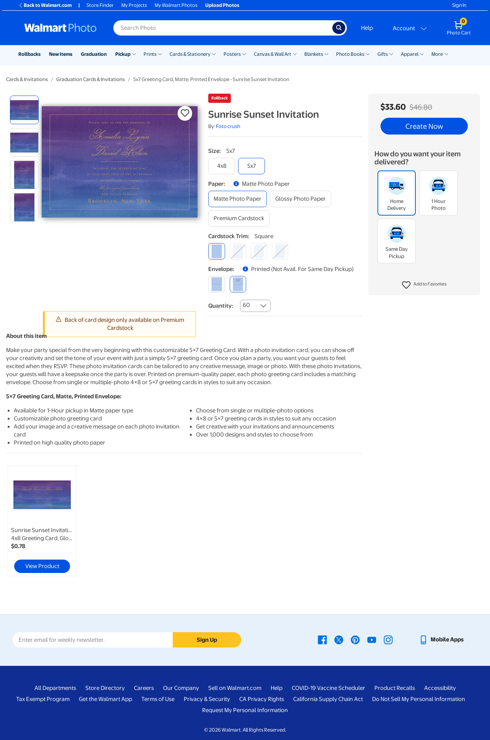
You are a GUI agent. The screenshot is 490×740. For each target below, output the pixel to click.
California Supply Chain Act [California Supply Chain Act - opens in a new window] (328, 699)
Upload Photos (222, 5)
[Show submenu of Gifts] (391, 53)
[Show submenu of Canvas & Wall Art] (294, 53)
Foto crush (228, 126)
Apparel (409, 54)
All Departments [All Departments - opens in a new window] (55, 688)
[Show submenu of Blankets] (326, 53)
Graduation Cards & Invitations (90, 79)
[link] (42, 521)
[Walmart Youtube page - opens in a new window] (371, 639)
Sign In (459, 5)
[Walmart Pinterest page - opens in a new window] (355, 639)
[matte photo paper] (237, 199)
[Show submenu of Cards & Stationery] (214, 53)
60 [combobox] (246, 305)
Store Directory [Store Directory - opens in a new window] (105, 688)
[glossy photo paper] (300, 199)
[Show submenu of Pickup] (134, 53)
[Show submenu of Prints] (160, 53)
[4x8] (221, 166)
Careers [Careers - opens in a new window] (144, 688)
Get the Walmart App (105, 699)
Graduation (94, 54)
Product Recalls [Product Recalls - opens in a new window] (394, 688)
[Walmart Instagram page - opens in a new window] (388, 639)
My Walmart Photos (176, 5)
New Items (60, 54)
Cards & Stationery (190, 54)
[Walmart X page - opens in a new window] (338, 639)
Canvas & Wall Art (272, 54)
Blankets (313, 54)
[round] (238, 251)
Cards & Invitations (27, 79)
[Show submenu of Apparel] (422, 53)
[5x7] (251, 166)
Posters (232, 54)
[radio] (24, 110)
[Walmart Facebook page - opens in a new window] (322, 639)
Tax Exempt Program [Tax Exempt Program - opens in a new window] (43, 699)
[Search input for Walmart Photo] (222, 28)
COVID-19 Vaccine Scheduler (328, 688)
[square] (216, 251)
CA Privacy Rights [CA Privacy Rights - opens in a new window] (261, 699)
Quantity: (220, 305)
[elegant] (259, 251)
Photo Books (350, 54)
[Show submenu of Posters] (244, 53)
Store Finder (100, 5)
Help (367, 27)
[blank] (216, 284)
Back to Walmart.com (45, 5)
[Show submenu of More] (446, 53)
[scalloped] (280, 251)
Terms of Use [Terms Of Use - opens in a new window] (158, 699)
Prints (150, 54)
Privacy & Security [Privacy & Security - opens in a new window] (207, 699)
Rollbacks (29, 54)
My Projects (134, 5)
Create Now (424, 126)
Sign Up (207, 639)
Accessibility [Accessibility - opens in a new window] (440, 688)
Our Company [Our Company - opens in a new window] (181, 688)
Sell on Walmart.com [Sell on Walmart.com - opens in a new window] (234, 688)
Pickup (123, 54)
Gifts (382, 54)
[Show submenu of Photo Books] (368, 53)
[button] (424, 285)
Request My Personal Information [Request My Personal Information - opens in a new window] (245, 710)
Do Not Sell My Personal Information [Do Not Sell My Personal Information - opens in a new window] (418, 699)
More (437, 54)
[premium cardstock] (239, 218)
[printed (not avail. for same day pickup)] (238, 284)
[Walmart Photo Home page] (60, 28)
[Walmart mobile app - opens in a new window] (441, 639)
